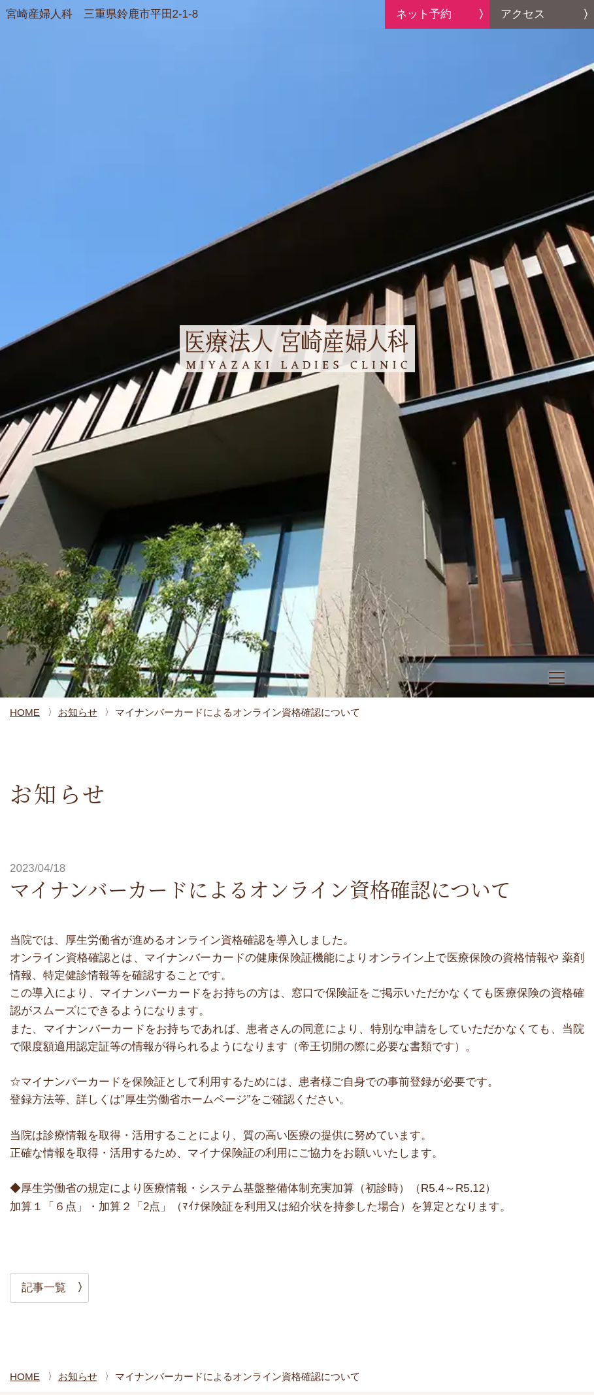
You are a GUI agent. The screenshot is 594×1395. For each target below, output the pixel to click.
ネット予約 (424, 14)
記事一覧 (44, 1287)
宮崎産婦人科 (102, 14)
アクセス (523, 14)
